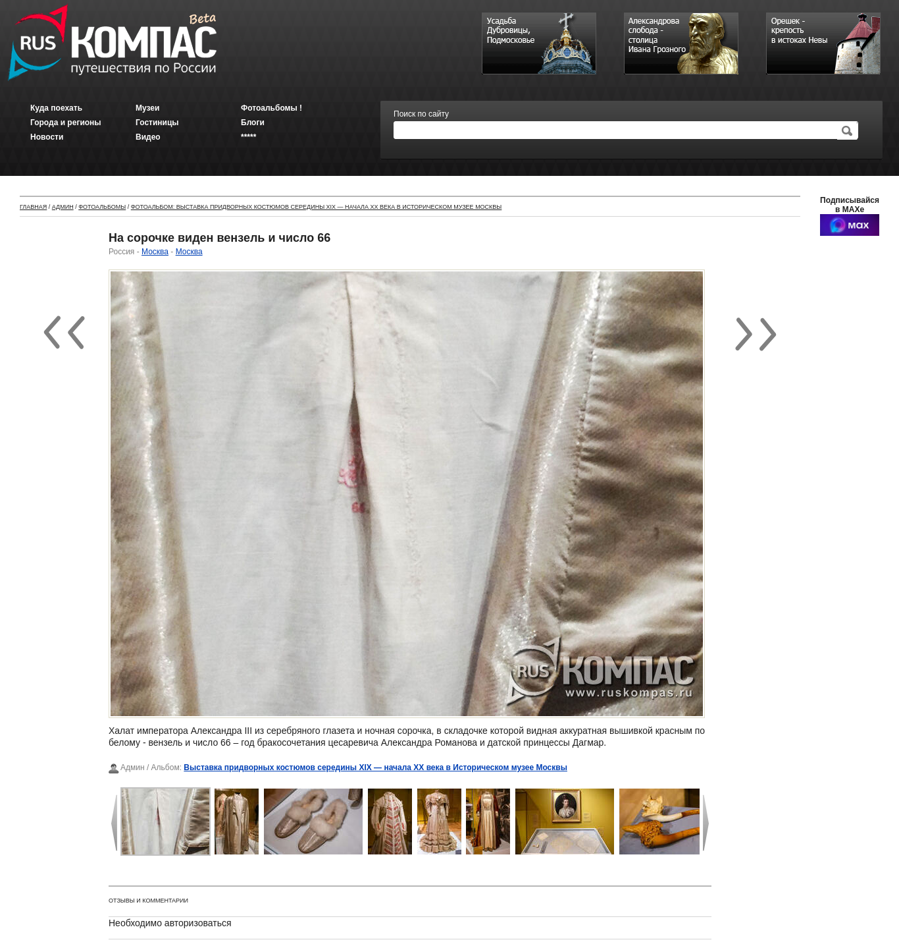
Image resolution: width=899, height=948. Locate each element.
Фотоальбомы (102, 207)
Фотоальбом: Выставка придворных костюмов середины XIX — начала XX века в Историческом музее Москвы (316, 207)
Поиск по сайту (421, 114)
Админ (63, 207)
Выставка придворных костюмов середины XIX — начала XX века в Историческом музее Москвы (375, 767)
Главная (33, 207)
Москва (154, 251)
